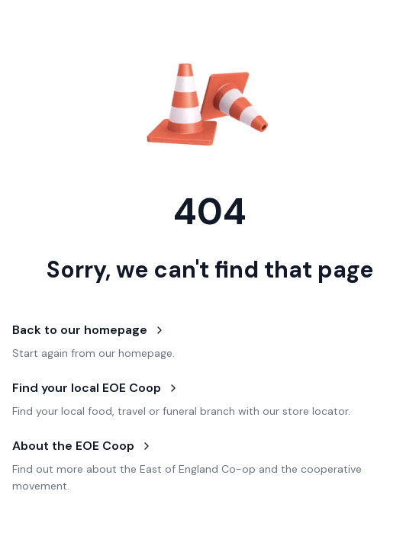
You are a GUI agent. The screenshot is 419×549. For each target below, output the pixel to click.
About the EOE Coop (82, 446)
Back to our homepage (89, 330)
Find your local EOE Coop (95, 388)
